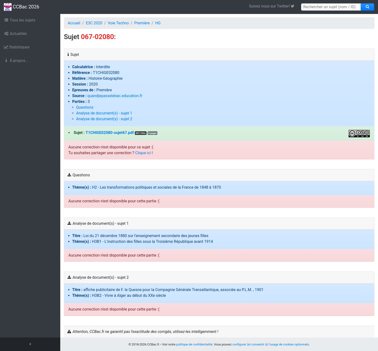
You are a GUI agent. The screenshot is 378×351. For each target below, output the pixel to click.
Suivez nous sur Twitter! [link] (273, 6)
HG (158, 23)
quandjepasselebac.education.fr (115, 95)
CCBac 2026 (21, 7)
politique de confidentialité (194, 344)
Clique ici (143, 153)
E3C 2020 (94, 23)
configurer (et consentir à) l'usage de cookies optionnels (270, 344)
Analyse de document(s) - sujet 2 (104, 119)
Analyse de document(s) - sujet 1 (104, 113)
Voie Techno (118, 23)
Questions (85, 107)
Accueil (74, 23)
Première (142, 23)
